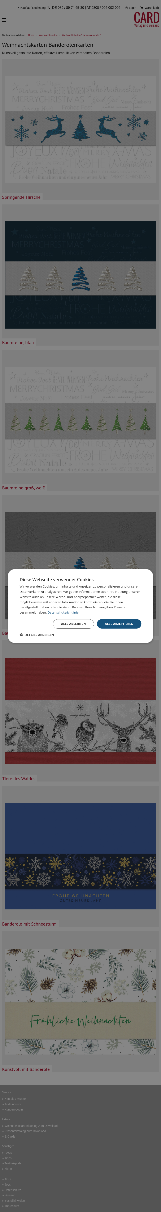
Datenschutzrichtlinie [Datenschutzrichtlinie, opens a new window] (63, 612)
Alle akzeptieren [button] (119, 624)
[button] (36, 634)
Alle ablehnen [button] (73, 624)
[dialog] (80, 606)
